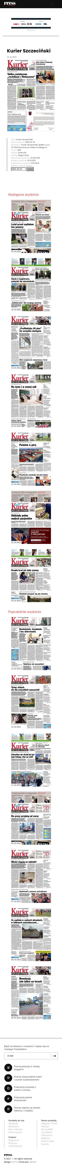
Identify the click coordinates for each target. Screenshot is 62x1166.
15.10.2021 (31, 160)
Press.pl (45, 1126)
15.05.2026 (35, 158)
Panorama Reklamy (46, 1137)
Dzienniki (22, 152)
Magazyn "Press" (49, 1123)
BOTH (15, 1162)
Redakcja (13, 1123)
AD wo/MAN (47, 1129)
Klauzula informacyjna (15, 1144)
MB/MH (32, 1162)
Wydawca (14, 1126)
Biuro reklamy (15, 1129)
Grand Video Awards (47, 1143)
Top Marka (46, 1132)
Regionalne (23, 155)
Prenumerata (15, 1132)
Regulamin (14, 1140)
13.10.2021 (35, 163)
